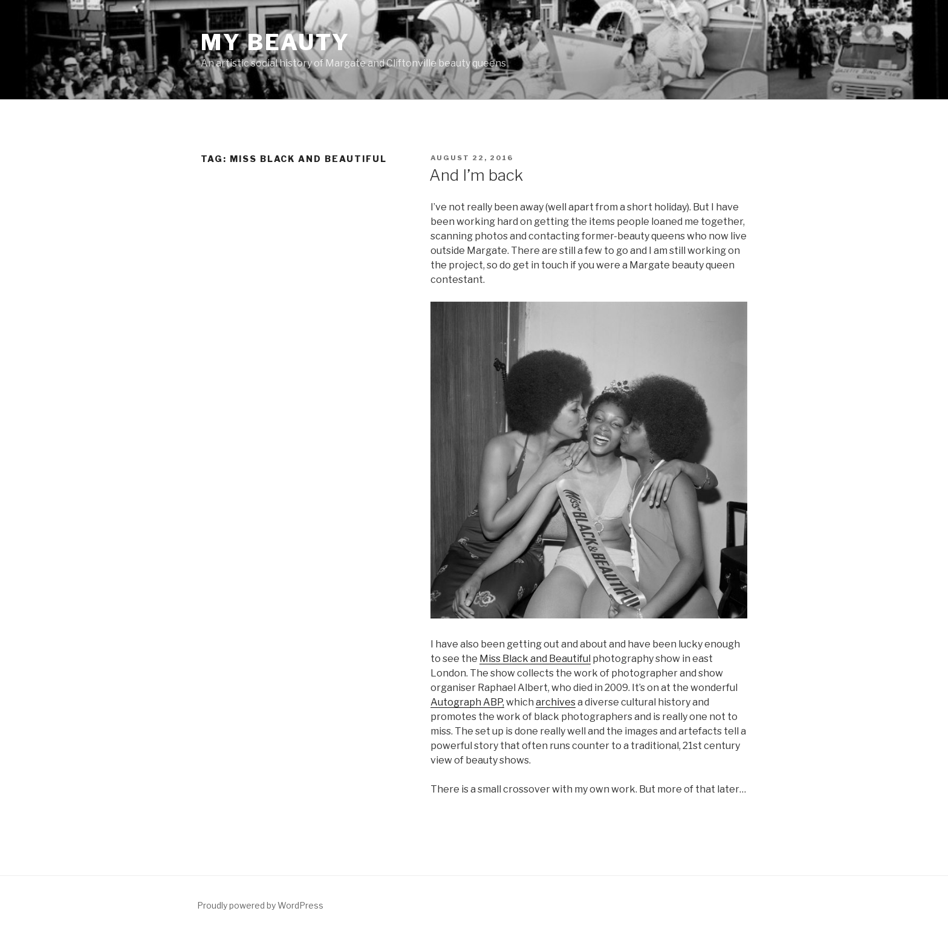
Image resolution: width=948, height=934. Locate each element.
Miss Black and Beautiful (535, 658)
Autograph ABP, (467, 702)
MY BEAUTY (275, 42)
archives (556, 702)
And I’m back (476, 175)
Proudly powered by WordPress (260, 905)
